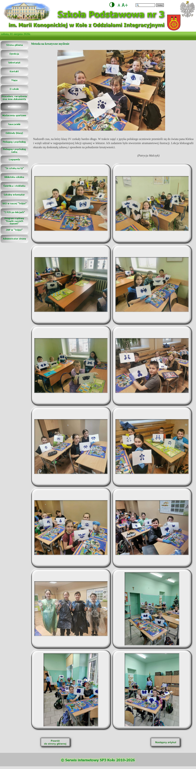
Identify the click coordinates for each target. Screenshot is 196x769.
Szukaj (160, 5)
